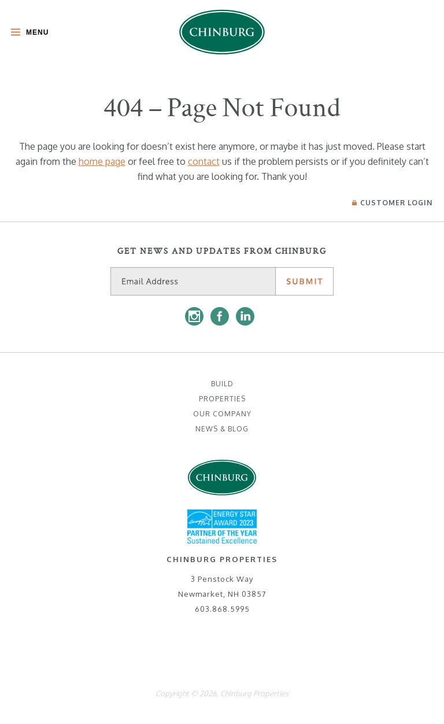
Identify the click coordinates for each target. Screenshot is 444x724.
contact (204, 161)
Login (392, 202)
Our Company (222, 413)
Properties (222, 398)
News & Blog (222, 428)
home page (102, 161)
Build (222, 383)
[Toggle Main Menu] (27, 33)
